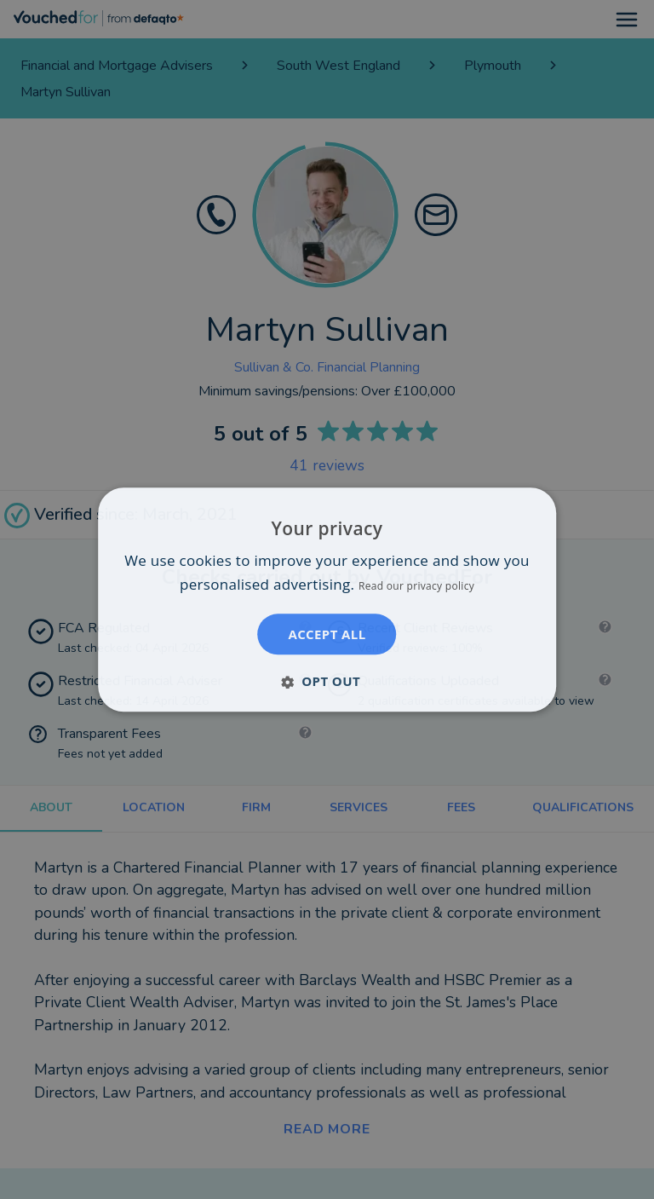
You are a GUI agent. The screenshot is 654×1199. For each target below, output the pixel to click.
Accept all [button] (326, 634)
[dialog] (327, 599)
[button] (327, 681)
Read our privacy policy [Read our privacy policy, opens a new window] (416, 586)
